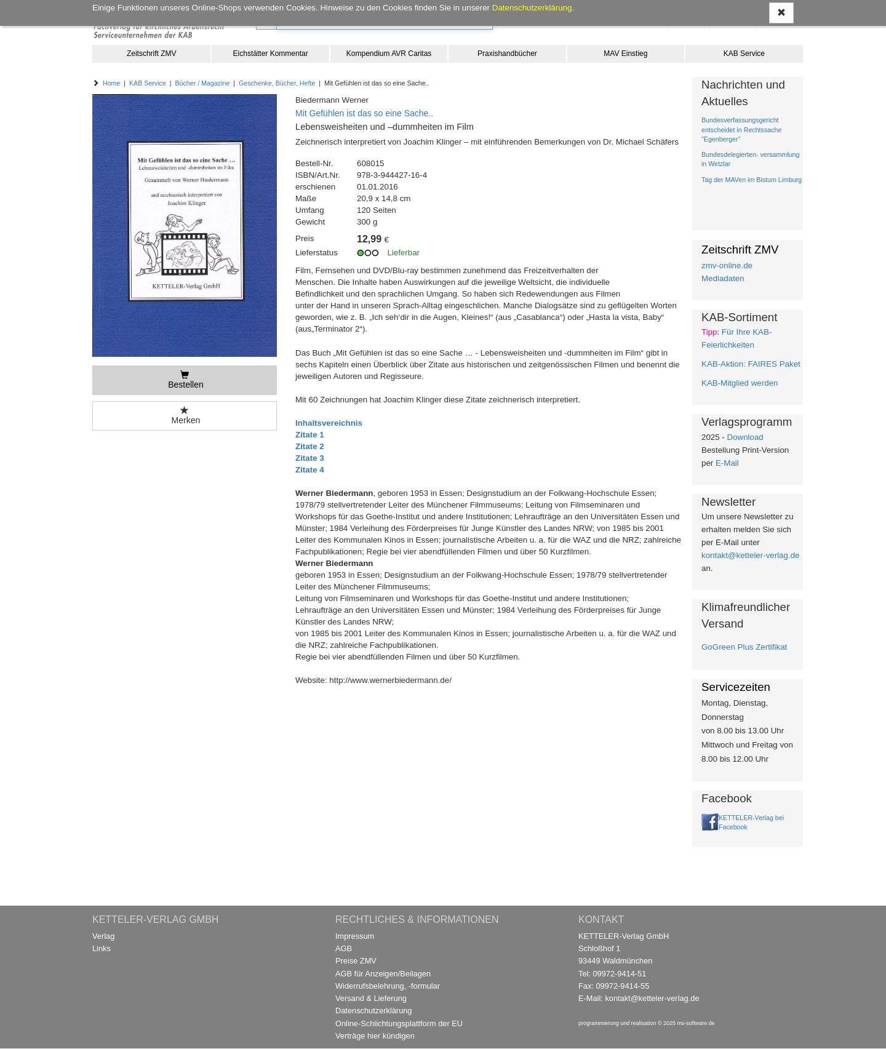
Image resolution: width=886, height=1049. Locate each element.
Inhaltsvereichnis (328, 423)
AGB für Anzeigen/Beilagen (383, 973)
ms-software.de (695, 1023)
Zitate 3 (309, 458)
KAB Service (744, 53)
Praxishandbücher (507, 53)
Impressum (354, 936)
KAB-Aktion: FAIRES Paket (750, 364)
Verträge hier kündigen (375, 1035)
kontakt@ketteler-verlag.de (750, 555)
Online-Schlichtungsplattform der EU (399, 1023)
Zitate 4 (309, 469)
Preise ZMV (356, 960)
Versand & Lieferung (371, 998)
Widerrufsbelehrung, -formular (387, 986)
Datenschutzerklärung (373, 1010)
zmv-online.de (726, 265)
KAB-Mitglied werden (739, 383)
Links (101, 948)
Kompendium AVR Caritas (389, 53)
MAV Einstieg (625, 53)
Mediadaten (722, 278)
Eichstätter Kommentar (270, 53)
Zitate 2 (309, 446)
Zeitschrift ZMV (152, 53)
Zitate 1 (309, 434)
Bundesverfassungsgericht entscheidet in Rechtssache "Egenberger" (741, 129)
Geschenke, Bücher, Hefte (277, 83)
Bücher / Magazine (202, 83)
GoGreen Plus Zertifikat (744, 647)
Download (745, 437)
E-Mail (727, 463)
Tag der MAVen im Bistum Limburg (751, 179)
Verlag (103, 936)
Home (111, 83)
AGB (343, 948)
